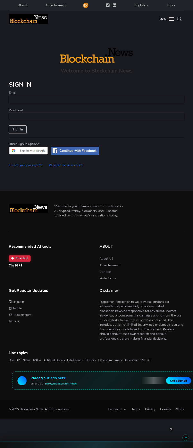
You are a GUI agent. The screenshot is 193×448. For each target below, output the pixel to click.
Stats (180, 409)
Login (171, 5)
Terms (135, 409)
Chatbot (19, 258)
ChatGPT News (20, 360)
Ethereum (105, 360)
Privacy (150, 409)
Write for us (108, 278)
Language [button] (115, 409)
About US (106, 259)
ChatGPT (16, 265)
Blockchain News (31, 409)
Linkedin (16, 302)
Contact (105, 272)
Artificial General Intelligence (63, 360)
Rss (14, 321)
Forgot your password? (28, 165)
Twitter (16, 308)
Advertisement (56, 5)
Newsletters (20, 315)
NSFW (37, 360)
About (22, 5)
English (140, 5)
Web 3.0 (145, 360)
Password (16, 110)
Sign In (17, 129)
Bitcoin (91, 360)
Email (12, 93)
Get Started (178, 380)
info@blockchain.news (61, 383)
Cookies (165, 409)
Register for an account (66, 165)
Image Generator (126, 360)
